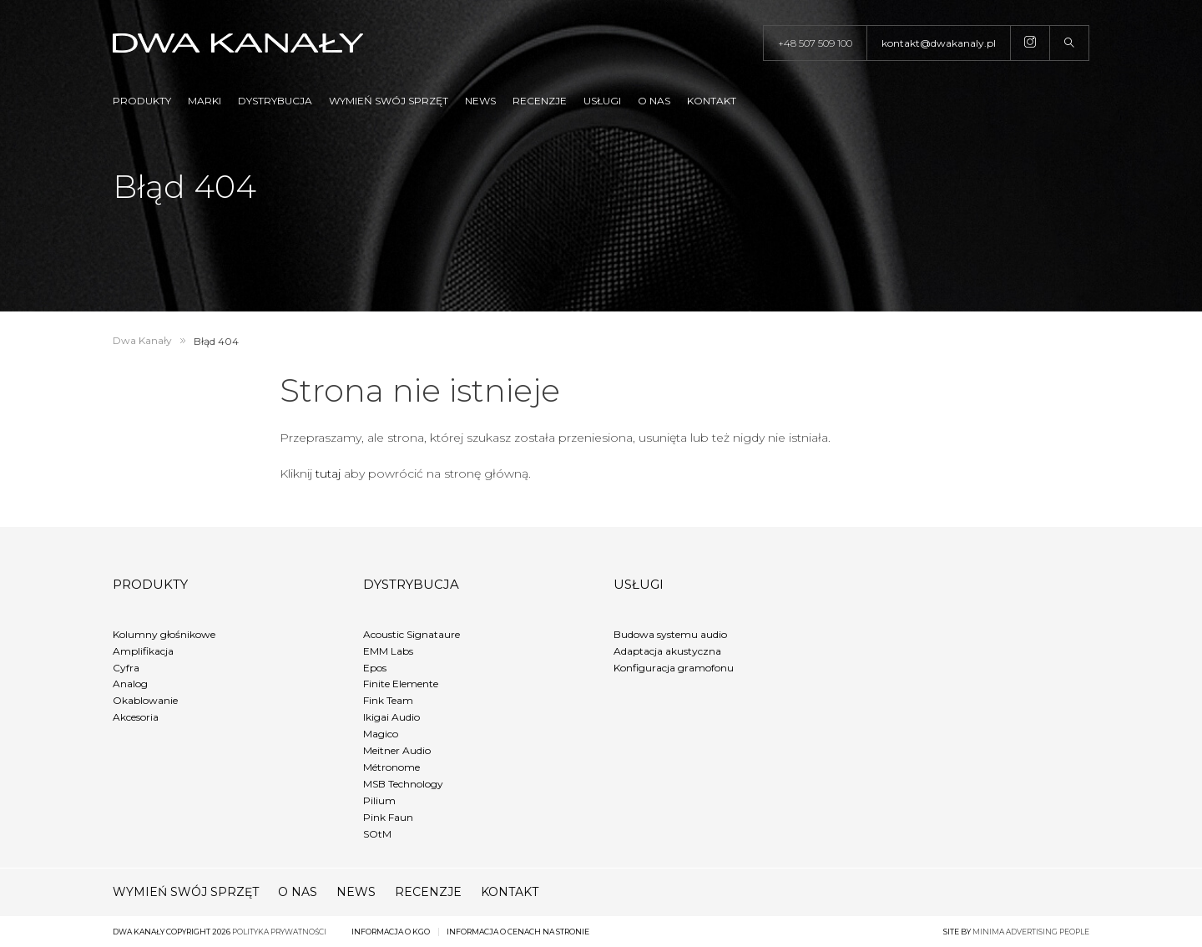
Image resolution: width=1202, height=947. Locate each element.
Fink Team (388, 700)
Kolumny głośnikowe (164, 634)
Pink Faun (388, 817)
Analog (130, 683)
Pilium (379, 800)
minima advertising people (1030, 931)
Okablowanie (145, 700)
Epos (374, 667)
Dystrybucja (275, 100)
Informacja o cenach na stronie (518, 931)
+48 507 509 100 (815, 43)
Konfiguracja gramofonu (674, 667)
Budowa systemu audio (670, 634)
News (480, 100)
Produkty (142, 100)
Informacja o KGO (390, 931)
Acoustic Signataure (411, 634)
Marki (204, 100)
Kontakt (711, 100)
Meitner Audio (397, 750)
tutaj (328, 473)
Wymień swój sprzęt (388, 100)
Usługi (602, 100)
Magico (380, 733)
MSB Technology (403, 783)
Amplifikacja (143, 651)
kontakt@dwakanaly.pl (938, 43)
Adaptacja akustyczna (667, 651)
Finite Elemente (400, 683)
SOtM (377, 834)
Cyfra (126, 667)
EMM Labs (388, 651)
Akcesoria (136, 717)
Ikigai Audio (391, 717)
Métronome (391, 767)
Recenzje (540, 100)
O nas (654, 100)
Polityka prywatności (279, 931)
